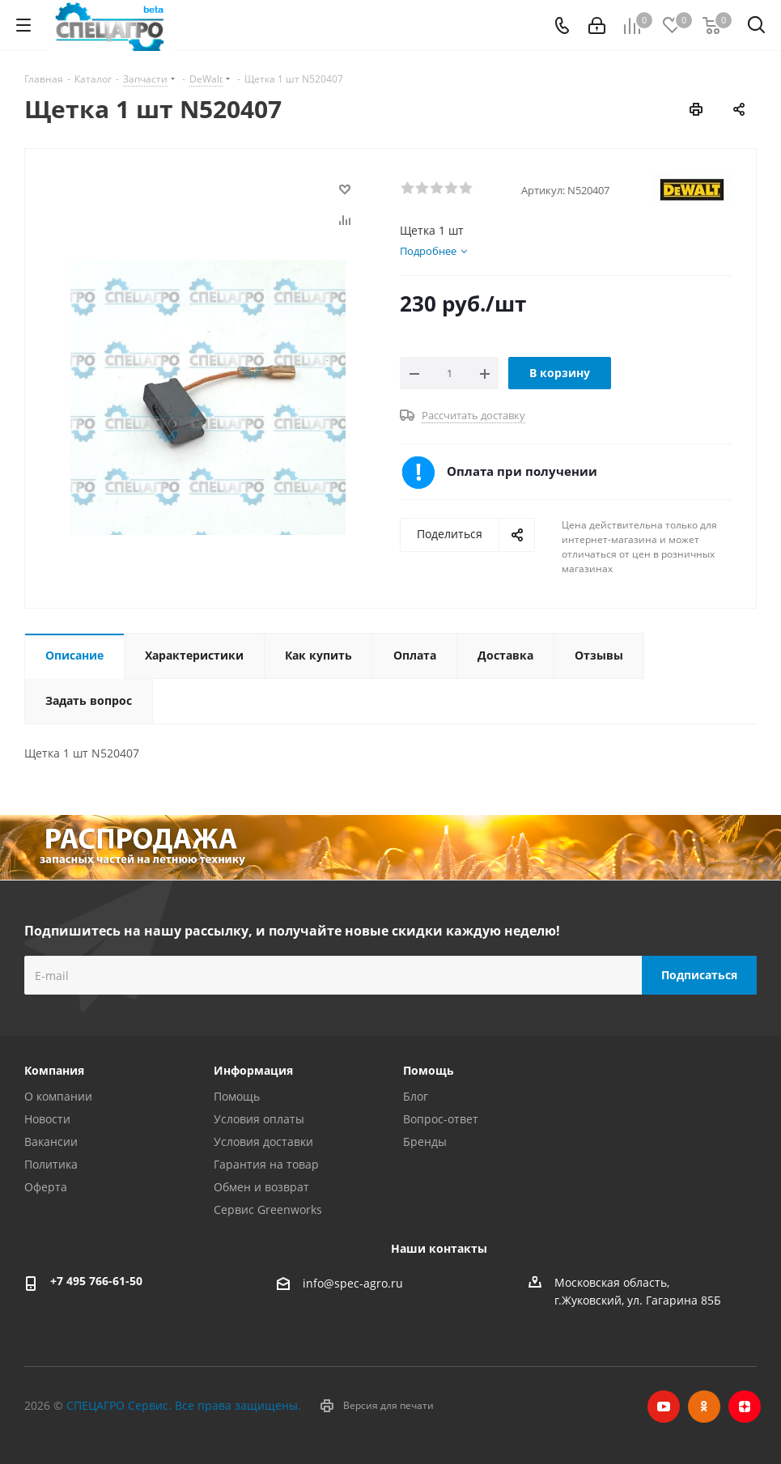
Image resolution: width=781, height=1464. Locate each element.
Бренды (425, 1141)
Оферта (45, 1187)
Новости (47, 1119)
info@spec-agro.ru (353, 1284)
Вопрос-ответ (440, 1119)
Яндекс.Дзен (744, 1406)
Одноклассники (704, 1406)
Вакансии (51, 1141)
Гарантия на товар (266, 1164)
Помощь (237, 1096)
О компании (58, 1096)
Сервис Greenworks (268, 1209)
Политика (51, 1164)
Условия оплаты (259, 1119)
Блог (415, 1096)
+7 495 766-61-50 (96, 1280)
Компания (54, 1070)
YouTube (663, 1406)
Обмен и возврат (261, 1187)
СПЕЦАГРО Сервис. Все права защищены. (183, 1405)
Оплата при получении (522, 471)
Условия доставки (263, 1141)
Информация (253, 1070)
